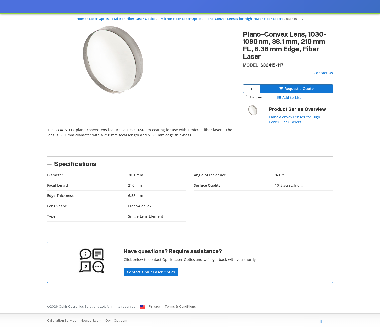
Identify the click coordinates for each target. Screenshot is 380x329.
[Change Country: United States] (142, 306)
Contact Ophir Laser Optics (151, 272)
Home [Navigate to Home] (81, 18)
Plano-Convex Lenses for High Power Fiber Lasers (294, 119)
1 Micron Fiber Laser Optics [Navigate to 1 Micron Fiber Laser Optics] (133, 18)
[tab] (141, 140)
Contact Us (323, 72)
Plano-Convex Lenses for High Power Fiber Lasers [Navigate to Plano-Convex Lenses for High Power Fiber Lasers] (243, 18)
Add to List (289, 97)
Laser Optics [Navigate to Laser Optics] (99, 18)
